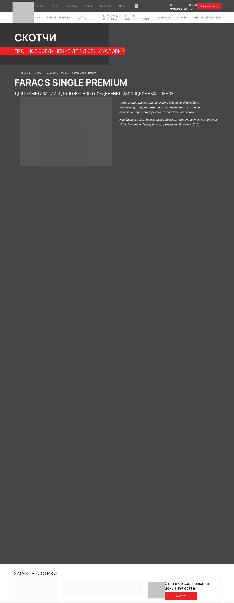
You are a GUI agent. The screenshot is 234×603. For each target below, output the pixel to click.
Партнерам (71, 6)
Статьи (88, 6)
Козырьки (163, 17)
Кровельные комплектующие (137, 17)
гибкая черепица (58, 17)
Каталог (40, 6)
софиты (182, 17)
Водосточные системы (87, 17)
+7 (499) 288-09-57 (181, 6)
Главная (25, 73)
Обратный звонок (209, 6)
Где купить (105, 6)
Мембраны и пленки (110, 17)
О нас (55, 6)
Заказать (181, 596)
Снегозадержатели (207, 17)
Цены (122, 6)
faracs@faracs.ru (154, 6)
